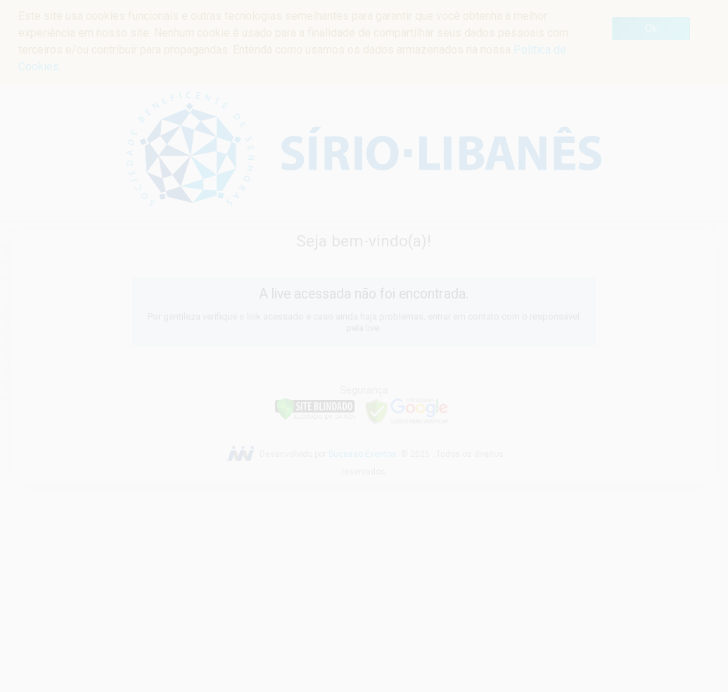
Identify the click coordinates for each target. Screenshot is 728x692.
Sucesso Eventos (362, 454)
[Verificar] (314, 408)
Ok (651, 28)
